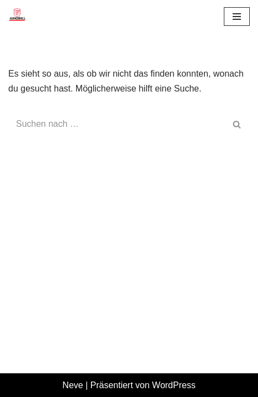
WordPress (174, 385)
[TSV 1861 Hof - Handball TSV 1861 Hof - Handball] (17, 16)
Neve (72, 385)
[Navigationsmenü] (237, 16)
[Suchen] (116, 124)
